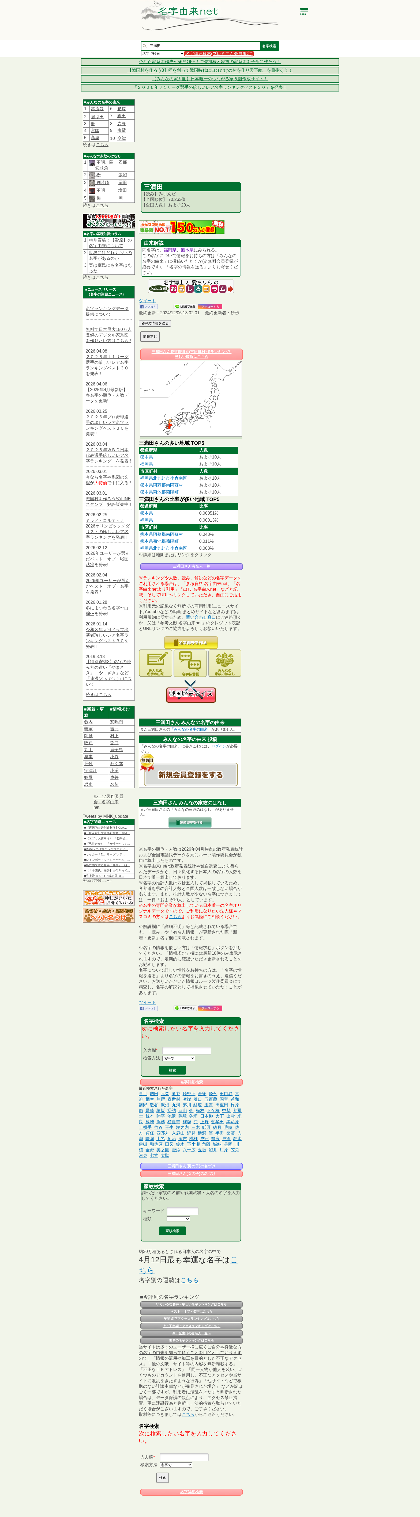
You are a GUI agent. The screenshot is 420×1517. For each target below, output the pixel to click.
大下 (219, 1116)
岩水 (88, 784)
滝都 (176, 1093)
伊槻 (143, 1144)
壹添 (176, 1150)
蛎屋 (88, 777)
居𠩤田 (97, 116)
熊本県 (187, 250)
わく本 (116, 763)
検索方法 (151, 1058)
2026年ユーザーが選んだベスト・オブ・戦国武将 (108, 559)
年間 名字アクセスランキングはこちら (191, 1319)
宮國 (95, 130)
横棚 (193, 1138)
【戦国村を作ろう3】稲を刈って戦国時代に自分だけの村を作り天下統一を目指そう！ (210, 70)
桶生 (149, 1099)
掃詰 (171, 1110)
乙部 (122, 162)
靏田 (121, 115)
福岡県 (170, 250)
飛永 (213, 1093)
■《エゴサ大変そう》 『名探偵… (106, 838)
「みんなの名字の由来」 (190, 729)
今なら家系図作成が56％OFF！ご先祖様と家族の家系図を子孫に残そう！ (210, 61)
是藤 (149, 1110)
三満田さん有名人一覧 (191, 566)
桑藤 (230, 1133)
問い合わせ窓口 (201, 617)
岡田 (122, 182)
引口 (197, 1099)
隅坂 (182, 1116)
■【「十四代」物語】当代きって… (107, 870)
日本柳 (206, 1116)
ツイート (147, 301)
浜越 (160, 1121)
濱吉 (182, 1138)
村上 (114, 735)
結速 (197, 1105)
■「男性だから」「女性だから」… (107, 843)
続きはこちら (98, 694)
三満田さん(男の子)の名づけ (191, 1166)
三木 (195, 1127)
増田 (122, 190)
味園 (149, 1138)
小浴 (114, 770)
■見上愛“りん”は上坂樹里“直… (104, 875)
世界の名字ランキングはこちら (191, 1340)
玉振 (202, 1150)
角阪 (206, 1144)
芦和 (235, 1099)
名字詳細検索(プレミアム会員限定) (219, 53)
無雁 (160, 1099)
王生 (169, 1127)
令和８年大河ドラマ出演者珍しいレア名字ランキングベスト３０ (107, 635)
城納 (217, 1144)
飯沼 (122, 175)
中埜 (226, 1110)
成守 (204, 1138)
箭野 (143, 1105)
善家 (88, 729)
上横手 (145, 1127)
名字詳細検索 (191, 1082)
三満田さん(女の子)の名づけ (191, 1173)
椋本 (149, 1116)
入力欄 (149, 1050)
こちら (102, 144)
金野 (149, 1150)
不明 (100, 190)
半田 (219, 1133)
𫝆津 (121, 138)
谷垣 (193, 1116)
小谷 (114, 756)
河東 (143, 1155)
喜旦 (143, 1093)
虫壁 (121, 130)
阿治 (171, 1138)
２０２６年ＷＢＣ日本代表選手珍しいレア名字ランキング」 (107, 455)
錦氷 (237, 1138)
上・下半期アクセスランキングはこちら (191, 1326)
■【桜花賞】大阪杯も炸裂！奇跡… (107, 833)
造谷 (154, 1105)
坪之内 (182, 1127)
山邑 (160, 1138)
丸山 (88, 749)
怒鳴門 (116, 722)
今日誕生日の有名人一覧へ (191, 1333)
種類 (147, 1218)
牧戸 (88, 742)
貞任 (149, 1133)
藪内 (88, 722)
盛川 (187, 1105)
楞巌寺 (173, 1121)
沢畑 (165, 1105)
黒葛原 (232, 1121)
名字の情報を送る (155, 323)
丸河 (176, 1105)
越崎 (149, 1121)
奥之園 (162, 1150)
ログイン (218, 746)
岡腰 (88, 735)
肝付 (88, 763)
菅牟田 (217, 1121)
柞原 (235, 1105)
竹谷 (158, 1127)
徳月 (217, 1127)
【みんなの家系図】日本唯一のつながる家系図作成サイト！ (210, 79)
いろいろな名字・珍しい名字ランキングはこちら (191, 1304)
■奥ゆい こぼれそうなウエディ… (106, 849)
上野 (204, 1121)
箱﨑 (121, 108)
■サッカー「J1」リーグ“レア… (104, 854)
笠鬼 (235, 1150)
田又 (169, 1144)
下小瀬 (193, 1144)
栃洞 (202, 1133)
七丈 (154, 1155)
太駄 (165, 1155)
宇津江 (90, 770)
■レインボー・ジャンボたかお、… (107, 859)
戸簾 (226, 1138)
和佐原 (156, 1144)
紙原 (206, 1127)
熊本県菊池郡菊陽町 (159, 492)
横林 (200, 1110)
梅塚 (187, 1121)
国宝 (224, 1099)
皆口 (114, 742)
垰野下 (189, 1093)
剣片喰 (102, 182)
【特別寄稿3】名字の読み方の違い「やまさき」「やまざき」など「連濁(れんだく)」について (109, 672)
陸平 (160, 1116)
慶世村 (173, 1099)
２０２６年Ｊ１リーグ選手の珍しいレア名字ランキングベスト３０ (107, 362)
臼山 (182, 1110)
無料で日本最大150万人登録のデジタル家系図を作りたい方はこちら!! (109, 335)
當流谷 (97, 108)
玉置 (208, 1105)
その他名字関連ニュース (97, 880)
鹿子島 (116, 749)
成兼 (114, 777)
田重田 (221, 1105)
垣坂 (160, 1110)
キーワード (153, 1211)
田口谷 (226, 1093)
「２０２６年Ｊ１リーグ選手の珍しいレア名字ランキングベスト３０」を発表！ (210, 87)
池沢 (171, 1116)
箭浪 (215, 1138)
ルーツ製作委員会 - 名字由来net (108, 801)
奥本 (88, 756)
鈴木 (180, 1144)
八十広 (189, 1150)
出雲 (230, 1116)
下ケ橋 (213, 1110)
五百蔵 (210, 1099)
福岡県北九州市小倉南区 (163, 478)
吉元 (114, 729)
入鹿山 (178, 1133)
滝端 (187, 1099)
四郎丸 (162, 1133)
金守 (202, 1093)
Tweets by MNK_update (105, 816)
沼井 (213, 1150)
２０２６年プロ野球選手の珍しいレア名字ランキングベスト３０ (107, 422)
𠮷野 (121, 123)
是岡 (228, 1144)
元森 (165, 1093)
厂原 (224, 1150)
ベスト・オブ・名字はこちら (191, 1311)
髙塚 (95, 137)
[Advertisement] (191, 142)
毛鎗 (228, 1127)
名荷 (114, 784)
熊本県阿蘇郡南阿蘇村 (161, 485)
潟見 (191, 1133)
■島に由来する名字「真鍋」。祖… (107, 865)
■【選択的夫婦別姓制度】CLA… (105, 827)
